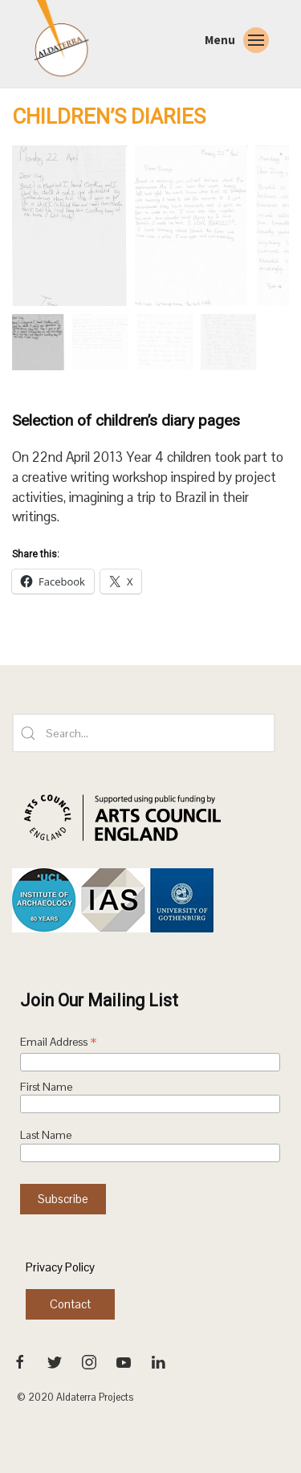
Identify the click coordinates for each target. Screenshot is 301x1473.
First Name (46, 1087)
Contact (70, 1304)
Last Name (45, 1135)
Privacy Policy (60, 1267)
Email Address (58, 1043)
